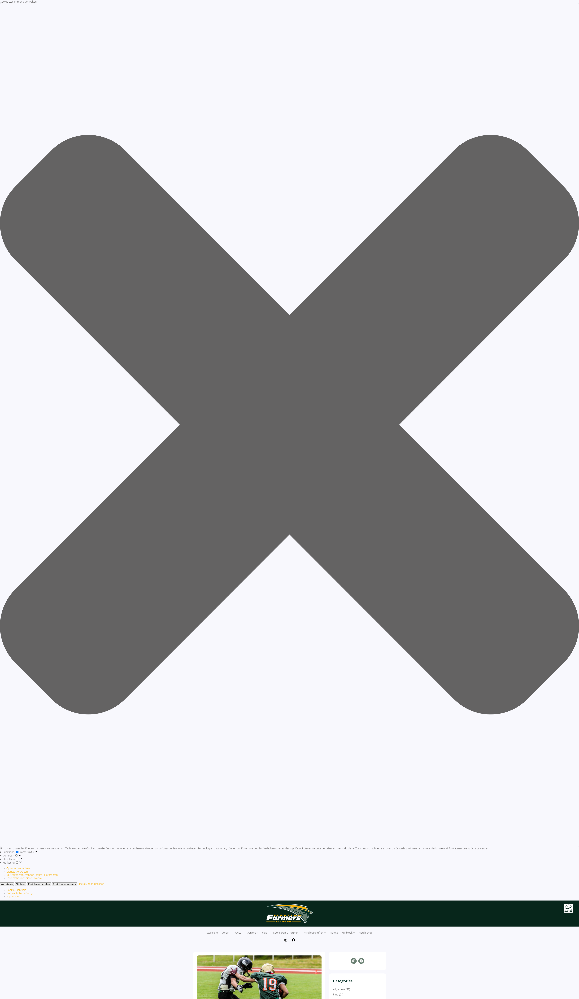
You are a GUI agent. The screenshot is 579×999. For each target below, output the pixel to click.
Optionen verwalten (18, 868)
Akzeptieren (7, 884)
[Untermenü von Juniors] (257, 932)
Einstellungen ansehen (39, 884)
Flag (335, 994)
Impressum (13, 896)
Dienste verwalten (17, 871)
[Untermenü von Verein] (230, 932)
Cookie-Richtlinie (16, 890)
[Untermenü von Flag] (268, 932)
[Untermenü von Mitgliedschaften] (325, 932)
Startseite (212, 932)
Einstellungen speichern (64, 884)
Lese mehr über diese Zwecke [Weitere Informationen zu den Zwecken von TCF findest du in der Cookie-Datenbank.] (24, 878)
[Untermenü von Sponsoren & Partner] (299, 932)
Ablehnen (20, 884)
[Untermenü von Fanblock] (354, 932)
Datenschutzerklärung (19, 893)
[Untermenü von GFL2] (243, 932)
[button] (289, 425)
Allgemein (339, 989)
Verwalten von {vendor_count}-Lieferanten (32, 874)
